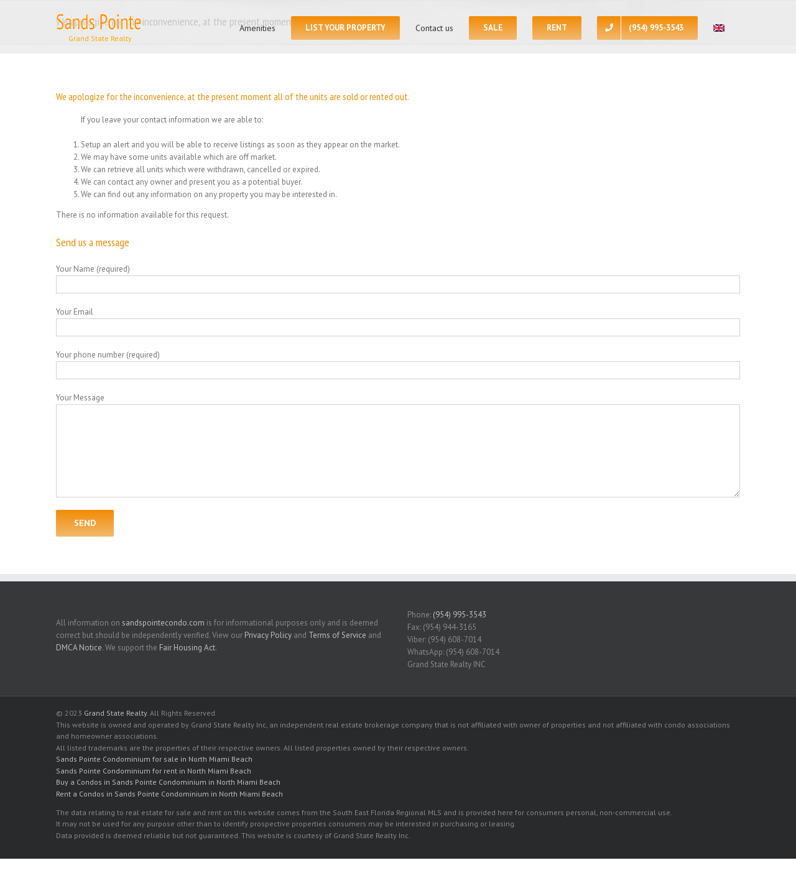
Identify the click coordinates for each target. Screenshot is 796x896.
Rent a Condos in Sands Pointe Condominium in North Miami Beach (169, 793)
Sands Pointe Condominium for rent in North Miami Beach (153, 770)
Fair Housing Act (187, 647)
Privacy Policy (268, 635)
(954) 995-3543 (459, 614)
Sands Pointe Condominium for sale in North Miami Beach (154, 759)
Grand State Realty (115, 713)
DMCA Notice (79, 647)
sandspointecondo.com (163, 622)
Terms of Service (337, 635)
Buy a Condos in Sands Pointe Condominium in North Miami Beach (168, 782)
